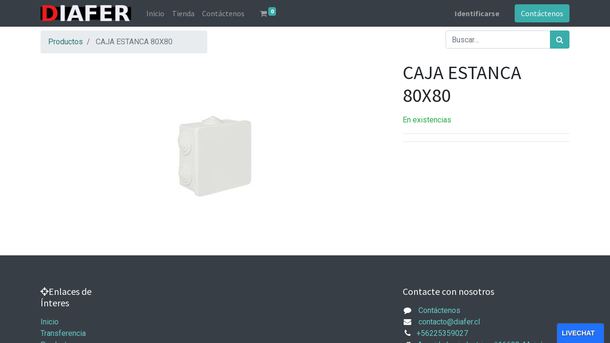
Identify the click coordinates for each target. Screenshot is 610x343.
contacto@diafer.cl (449, 321)
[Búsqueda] (559, 39)
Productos (65, 41)
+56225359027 (442, 333)
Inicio (50, 321)
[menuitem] (155, 13)
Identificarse (477, 13)
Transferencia (63, 333)
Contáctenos (542, 13)
